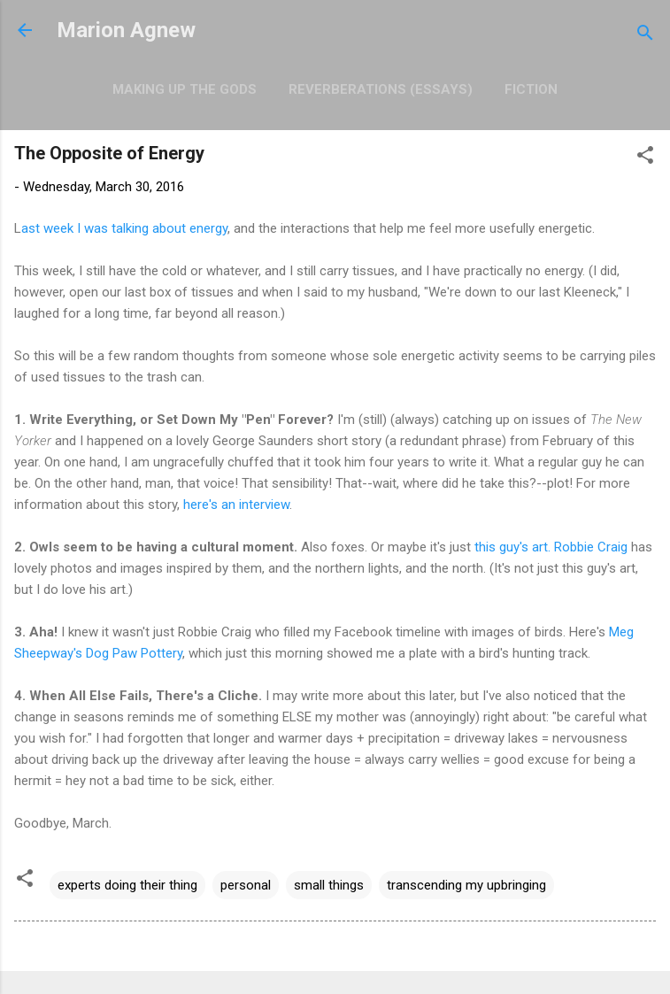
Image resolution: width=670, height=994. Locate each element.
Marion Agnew (126, 30)
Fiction (531, 89)
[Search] (645, 36)
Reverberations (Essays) (381, 89)
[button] (645, 158)
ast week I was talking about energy (124, 228)
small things (329, 885)
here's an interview (236, 504)
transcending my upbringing (466, 885)
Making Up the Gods (184, 89)
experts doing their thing (127, 885)
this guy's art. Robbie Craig (552, 547)
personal (245, 885)
